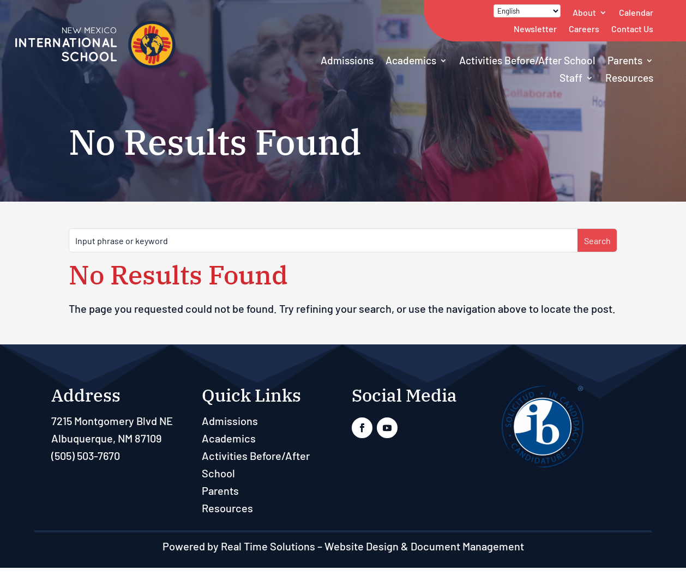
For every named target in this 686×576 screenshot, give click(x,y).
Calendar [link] (636, 12)
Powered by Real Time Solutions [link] (239, 546)
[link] (95, 65)
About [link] (584, 12)
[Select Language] (527, 10)
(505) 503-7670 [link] (85, 455)
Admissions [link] (347, 60)
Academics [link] (411, 60)
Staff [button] (570, 77)
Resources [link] (629, 77)
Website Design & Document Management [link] (424, 546)
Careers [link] (584, 28)
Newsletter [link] (535, 28)
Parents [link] (624, 60)
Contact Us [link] (632, 28)
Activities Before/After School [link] (527, 60)
